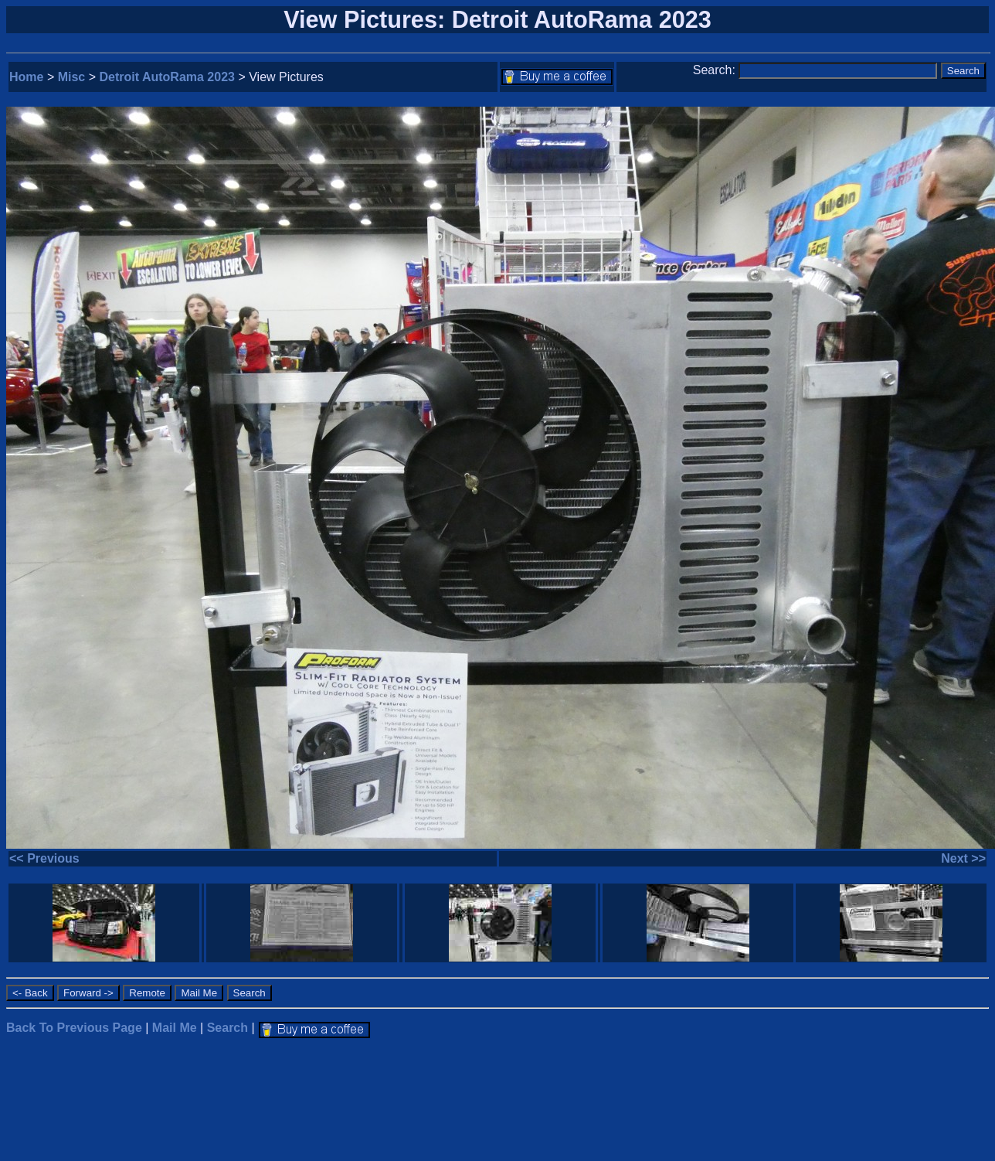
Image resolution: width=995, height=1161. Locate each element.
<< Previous (44, 858)
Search (227, 1027)
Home (26, 76)
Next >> (963, 858)
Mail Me (174, 1027)
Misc (72, 76)
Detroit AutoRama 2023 (167, 76)
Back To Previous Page (74, 1027)
